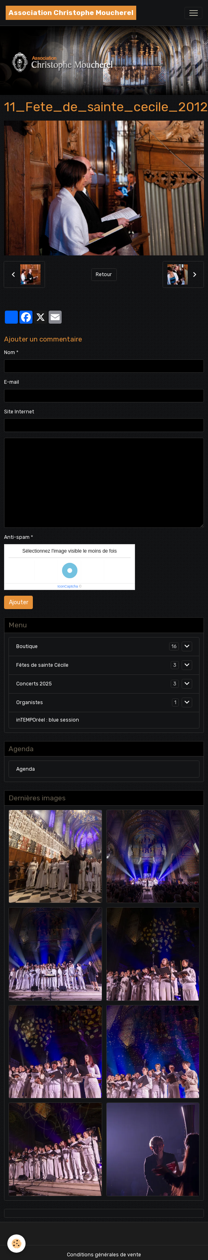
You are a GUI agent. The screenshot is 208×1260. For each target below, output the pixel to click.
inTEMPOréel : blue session (47, 720)
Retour (104, 274)
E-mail (11, 382)
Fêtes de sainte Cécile (42, 665)
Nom (9, 352)
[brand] (71, 13)
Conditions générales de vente (104, 1255)
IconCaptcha (68, 586)
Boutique (27, 646)
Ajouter (18, 602)
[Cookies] (16, 1243)
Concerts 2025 (34, 684)
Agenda (25, 769)
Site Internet (19, 412)
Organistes (29, 702)
